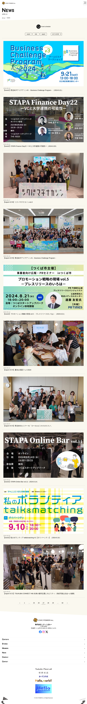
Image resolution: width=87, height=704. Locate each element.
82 (62, 603)
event (28, 34)
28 (48, 603)
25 (34, 603)
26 (39, 603)
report (43, 34)
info (36, 34)
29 (53, 603)
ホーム (3, 17)
